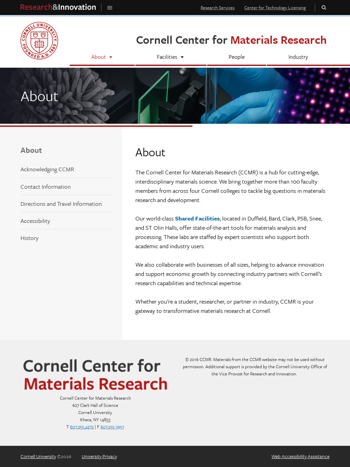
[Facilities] (170, 57)
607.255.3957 (112, 426)
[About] (102, 57)
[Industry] (298, 57)
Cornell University (38, 456)
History (30, 238)
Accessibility (35, 220)
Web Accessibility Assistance (300, 456)
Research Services (217, 7)
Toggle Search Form (324, 7)
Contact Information (46, 186)
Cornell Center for (231, 39)
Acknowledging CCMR (47, 169)
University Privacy (99, 456)
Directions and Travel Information (61, 203)
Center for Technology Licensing (275, 7)
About (31, 150)
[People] (236, 57)
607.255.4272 (82, 426)
